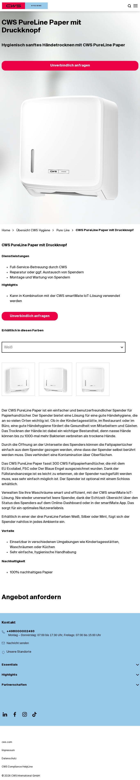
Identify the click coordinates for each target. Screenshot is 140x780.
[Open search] (129, 6)
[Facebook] (14, 714)
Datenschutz (9, 758)
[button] (135, 5)
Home (6, 230)
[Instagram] (24, 714)
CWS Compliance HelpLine (17, 767)
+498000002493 (20, 631)
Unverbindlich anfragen (70, 65)
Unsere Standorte (19, 651)
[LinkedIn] (5, 714)
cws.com (7, 742)
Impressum (8, 750)
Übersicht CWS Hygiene (33, 230)
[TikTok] (34, 714)
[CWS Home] (25, 6)
